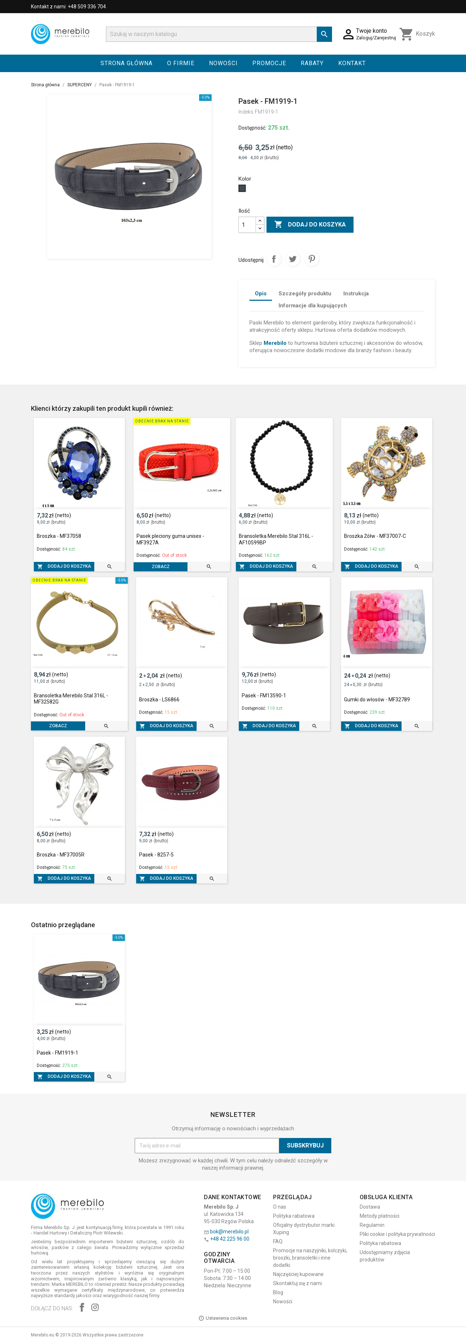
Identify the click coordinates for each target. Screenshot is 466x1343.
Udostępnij (273, 259)
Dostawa (370, 1207)
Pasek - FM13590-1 (264, 695)
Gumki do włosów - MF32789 (377, 699)
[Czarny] (243, 190)
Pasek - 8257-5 (156, 855)
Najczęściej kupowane (298, 1274)
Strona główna (126, 63)
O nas (279, 1207)
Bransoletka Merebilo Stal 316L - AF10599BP (276, 539)
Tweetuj (292, 259)
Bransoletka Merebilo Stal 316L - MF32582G (71, 699)
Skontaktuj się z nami (297, 1283)
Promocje (269, 63)
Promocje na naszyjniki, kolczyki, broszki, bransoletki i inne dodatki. (310, 1258)
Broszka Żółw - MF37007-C (375, 536)
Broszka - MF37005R (60, 855)
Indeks (245, 112)
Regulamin (372, 1225)
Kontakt (352, 63)
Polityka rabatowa (294, 1216)
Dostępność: (252, 128)
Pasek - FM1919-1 (57, 1053)
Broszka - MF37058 (59, 536)
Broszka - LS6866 (159, 699)
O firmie (180, 63)
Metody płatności (379, 1216)
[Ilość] (247, 225)
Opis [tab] (260, 293)
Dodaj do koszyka (310, 224)
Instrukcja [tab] (356, 293)
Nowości (223, 63)
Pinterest (311, 259)
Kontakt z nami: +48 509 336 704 (68, 6)
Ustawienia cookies (222, 1318)
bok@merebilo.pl (229, 1231)
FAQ (278, 1241)
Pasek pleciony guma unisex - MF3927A (170, 539)
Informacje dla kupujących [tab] (313, 305)
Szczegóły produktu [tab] (305, 293)
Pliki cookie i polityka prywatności (397, 1234)
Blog (278, 1292)
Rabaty (312, 63)
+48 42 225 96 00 (229, 1239)
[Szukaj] (219, 34)
